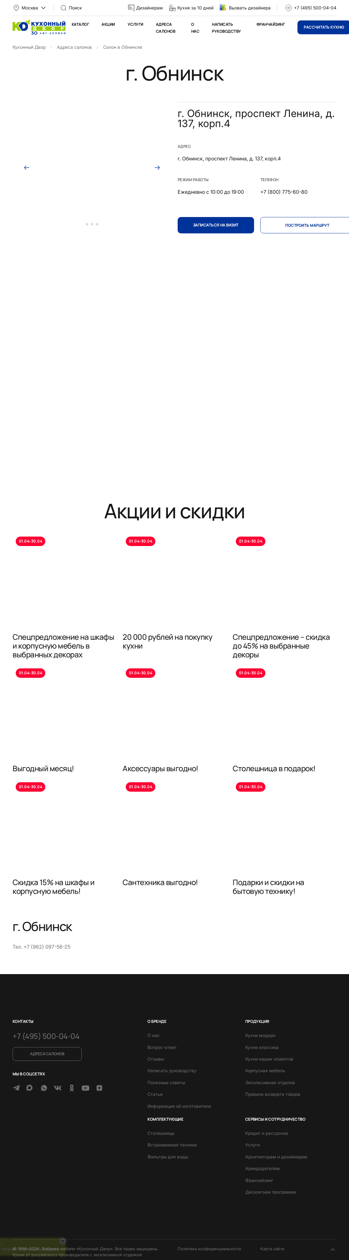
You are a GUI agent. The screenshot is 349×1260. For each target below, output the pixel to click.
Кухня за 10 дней (195, 7)
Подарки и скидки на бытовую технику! (268, 886)
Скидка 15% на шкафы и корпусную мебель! (54, 886)
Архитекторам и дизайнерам (276, 1156)
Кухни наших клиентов (269, 1059)
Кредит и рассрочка (266, 1133)
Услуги (135, 24)
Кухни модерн (260, 1035)
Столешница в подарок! (274, 768)
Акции (108, 24)
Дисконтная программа (270, 1192)
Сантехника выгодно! (160, 882)
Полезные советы (166, 1082)
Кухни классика (262, 1047)
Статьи (155, 1094)
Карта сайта (272, 1248)
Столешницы (160, 1133)
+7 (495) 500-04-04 (315, 7)
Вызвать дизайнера (250, 7)
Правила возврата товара (272, 1094)
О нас (153, 1035)
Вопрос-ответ (162, 1047)
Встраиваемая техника (172, 1144)
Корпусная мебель (265, 1070)
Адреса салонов (47, 1054)
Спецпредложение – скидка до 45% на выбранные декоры (281, 646)
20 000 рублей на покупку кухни (167, 641)
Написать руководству (172, 1070)
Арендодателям (262, 1168)
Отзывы (155, 1059)
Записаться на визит (216, 225)
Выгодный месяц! (43, 768)
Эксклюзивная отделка (270, 1082)
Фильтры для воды (167, 1156)
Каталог (80, 24)
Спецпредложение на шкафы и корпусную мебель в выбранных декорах (63, 646)
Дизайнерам (149, 7)
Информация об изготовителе (179, 1106)
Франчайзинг (271, 24)
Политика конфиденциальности (209, 1248)
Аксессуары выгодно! (160, 768)
